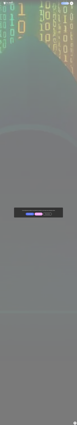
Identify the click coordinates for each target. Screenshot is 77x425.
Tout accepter (29, 214)
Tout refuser (38, 214)
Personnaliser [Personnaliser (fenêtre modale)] (47, 214)
